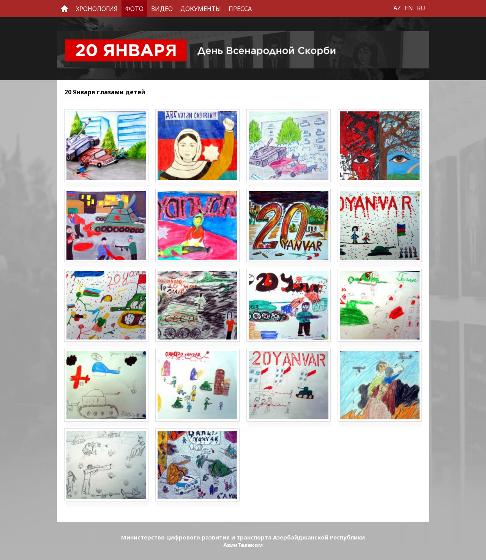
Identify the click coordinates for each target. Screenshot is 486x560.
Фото (134, 9)
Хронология (97, 9)
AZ (397, 8)
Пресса (240, 9)
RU (421, 8)
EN (409, 8)
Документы (200, 9)
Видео (162, 9)
